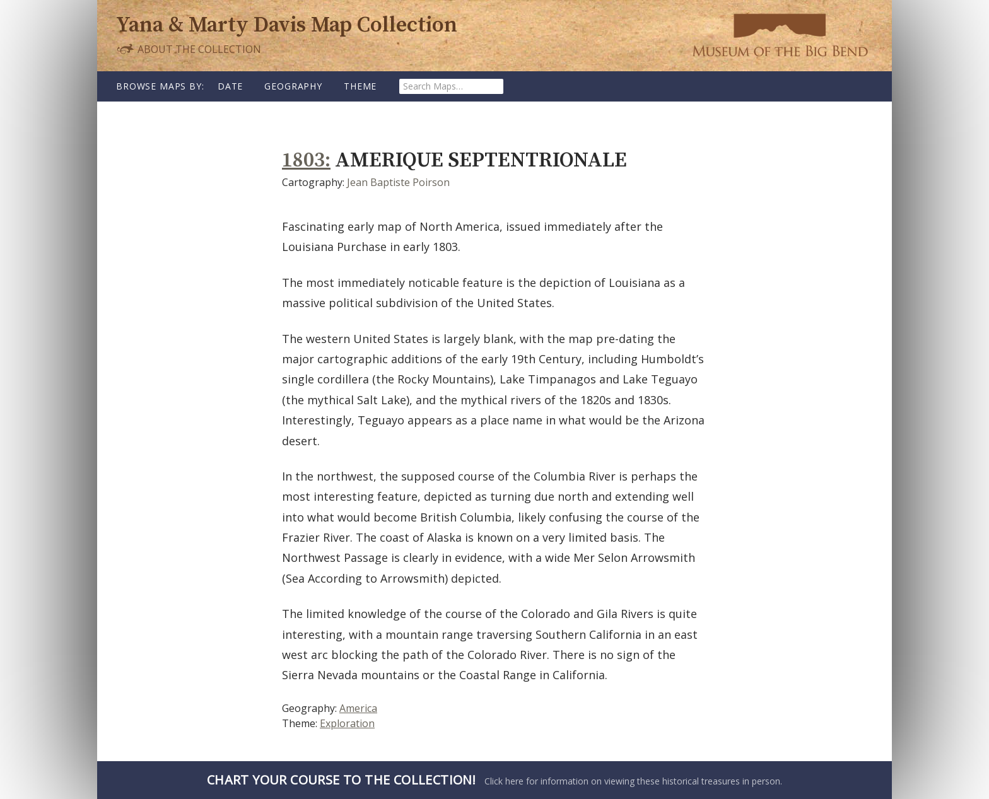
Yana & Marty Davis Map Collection (286, 25)
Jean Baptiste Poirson (398, 182)
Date (230, 86)
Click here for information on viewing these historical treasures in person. (494, 779)
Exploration (347, 723)
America (358, 708)
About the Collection (188, 48)
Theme (360, 86)
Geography (293, 86)
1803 (303, 160)
